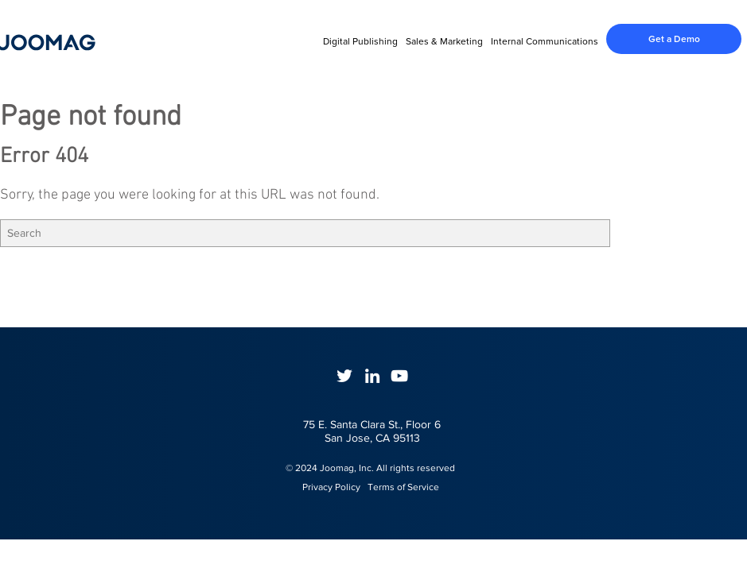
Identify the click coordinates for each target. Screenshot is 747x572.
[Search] (305, 233)
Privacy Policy (324, 487)
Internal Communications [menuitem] (544, 41)
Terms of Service (403, 487)
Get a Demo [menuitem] (674, 39)
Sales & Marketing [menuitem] (444, 41)
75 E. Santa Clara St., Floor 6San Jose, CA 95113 (372, 431)
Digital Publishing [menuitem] (360, 41)
